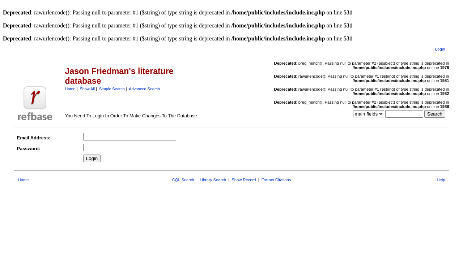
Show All (87, 89)
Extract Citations (276, 180)
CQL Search (183, 180)
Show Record (244, 180)
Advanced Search (144, 89)
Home (70, 89)
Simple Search (112, 89)
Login (440, 49)
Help (441, 180)
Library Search (213, 180)
